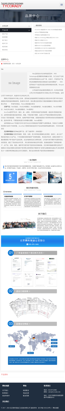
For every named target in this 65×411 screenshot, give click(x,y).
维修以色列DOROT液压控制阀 (43, 51)
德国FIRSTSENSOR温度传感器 (43, 43)
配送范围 (26, 395)
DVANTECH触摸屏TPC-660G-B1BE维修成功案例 (48, 29)
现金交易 (26, 393)
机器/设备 (5, 46)
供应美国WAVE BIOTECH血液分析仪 (45, 48)
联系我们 (5, 393)
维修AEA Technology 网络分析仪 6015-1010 (46, 37)
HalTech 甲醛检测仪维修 (41, 32)
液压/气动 (5, 34)
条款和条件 (6, 395)
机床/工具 (5, 43)
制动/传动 (5, 50)
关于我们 (5, 390)
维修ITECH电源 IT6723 (41, 40)
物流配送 (26, 390)
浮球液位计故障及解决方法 (42, 35)
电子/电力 (5, 40)
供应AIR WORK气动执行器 (42, 53)
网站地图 (56, 408)
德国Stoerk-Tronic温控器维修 (43, 45)
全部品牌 (16, 26)
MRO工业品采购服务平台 (12, 5)
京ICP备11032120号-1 (45, 408)
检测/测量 (5, 37)
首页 (13, 63)
